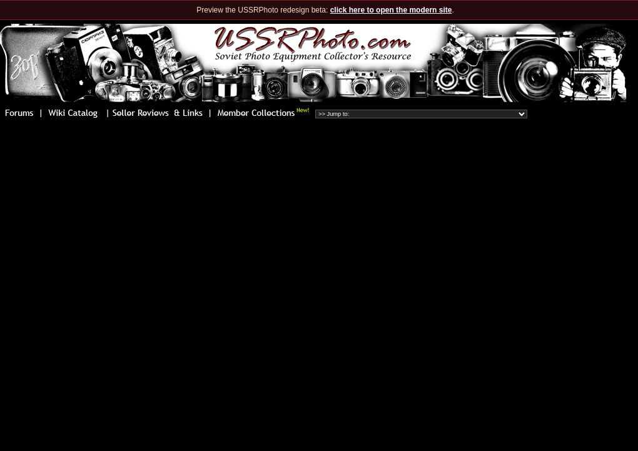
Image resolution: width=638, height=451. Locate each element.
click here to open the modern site (391, 10)
